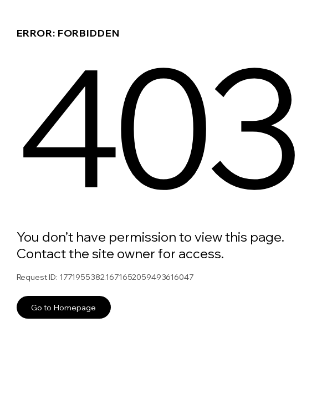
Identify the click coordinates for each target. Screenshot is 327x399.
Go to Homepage (63, 308)
